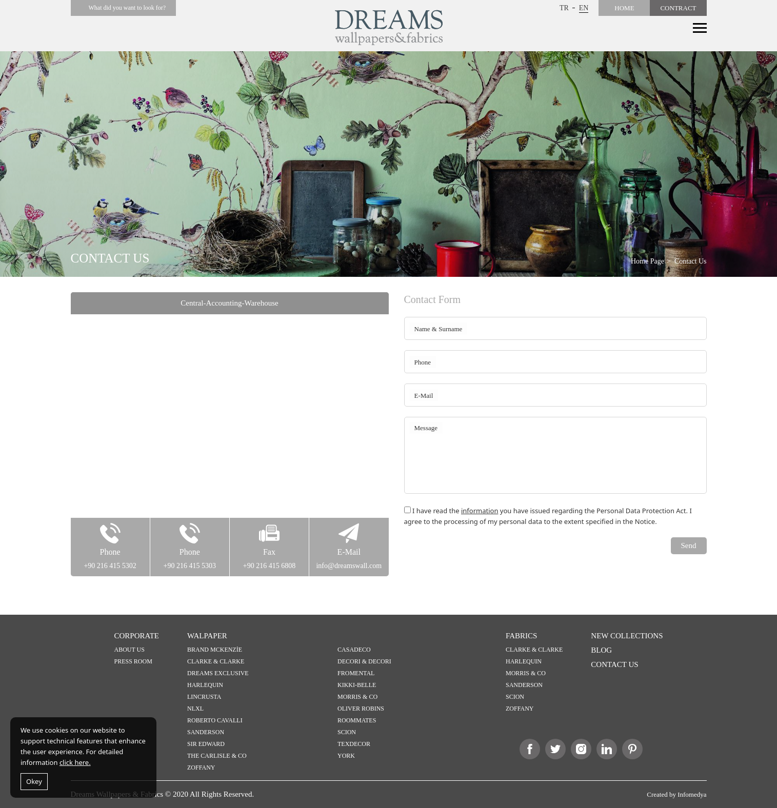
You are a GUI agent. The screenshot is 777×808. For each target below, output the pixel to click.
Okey (34, 781)
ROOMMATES (356, 720)
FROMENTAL (355, 673)
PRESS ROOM (133, 661)
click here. (75, 762)
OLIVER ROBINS (360, 708)
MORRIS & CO (357, 696)
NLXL (195, 708)
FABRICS (521, 636)
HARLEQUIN (205, 685)
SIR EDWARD (206, 744)
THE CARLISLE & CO (217, 755)
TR (564, 8)
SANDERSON (205, 732)
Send (688, 545)
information (480, 510)
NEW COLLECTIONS (627, 636)
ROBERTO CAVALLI (215, 720)
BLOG (601, 650)
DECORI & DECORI (364, 661)
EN (584, 8)
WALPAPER (207, 636)
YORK (346, 755)
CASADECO (354, 649)
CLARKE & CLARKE (215, 661)
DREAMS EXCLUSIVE (218, 673)
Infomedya (692, 794)
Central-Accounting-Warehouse (229, 303)
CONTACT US (614, 664)
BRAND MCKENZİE (214, 649)
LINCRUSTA (204, 696)
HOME (624, 8)
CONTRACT (678, 8)
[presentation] (482, 557)
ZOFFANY (201, 767)
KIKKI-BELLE (356, 685)
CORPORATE (137, 636)
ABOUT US (129, 649)
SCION (346, 732)
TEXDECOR (353, 744)
